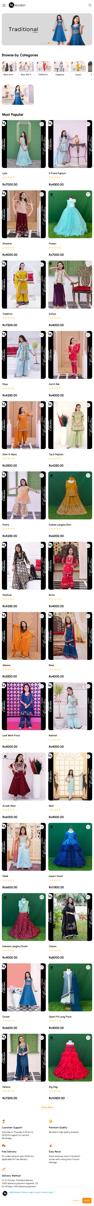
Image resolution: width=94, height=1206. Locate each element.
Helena (6, 1086)
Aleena (6, 665)
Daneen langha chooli (15, 946)
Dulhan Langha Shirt (60, 524)
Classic (53, 946)
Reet (51, 805)
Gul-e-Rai (54, 384)
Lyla (4, 173)
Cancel (75, 1200)
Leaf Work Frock (11, 735)
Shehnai (7, 595)
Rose (51, 665)
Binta (52, 595)
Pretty (5, 524)
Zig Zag (53, 1086)
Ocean (6, 1016)
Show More (47, 1107)
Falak (5, 876)
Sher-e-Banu (9, 454)
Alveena (7, 243)
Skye (5, 384)
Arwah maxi (9, 805)
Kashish (53, 735)
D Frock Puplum (57, 173)
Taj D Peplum (56, 454)
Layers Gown (56, 876)
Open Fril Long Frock (60, 1016)
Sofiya (52, 313)
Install (87, 1200)
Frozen (52, 243)
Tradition (7, 313)
